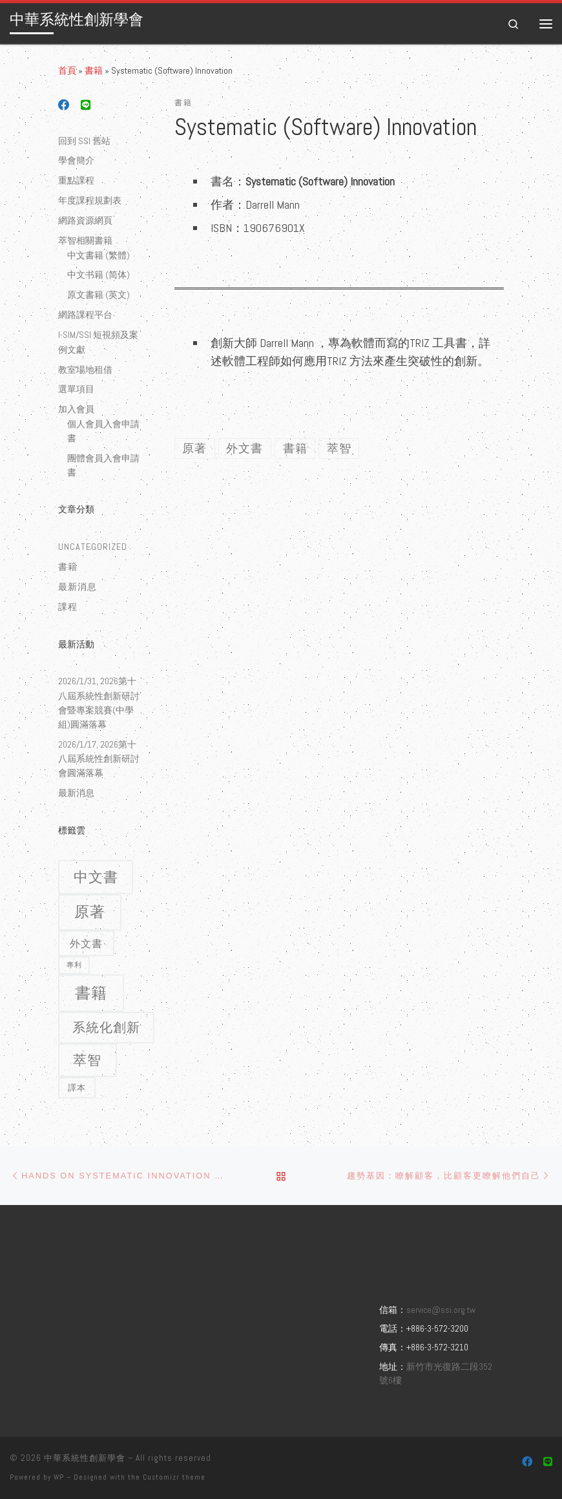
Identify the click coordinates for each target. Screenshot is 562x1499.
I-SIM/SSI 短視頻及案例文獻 (98, 342)
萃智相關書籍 (85, 240)
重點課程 (76, 180)
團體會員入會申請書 (103, 465)
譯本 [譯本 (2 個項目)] (77, 1088)
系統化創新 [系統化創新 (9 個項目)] (106, 1027)
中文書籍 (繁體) (98, 255)
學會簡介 (76, 160)
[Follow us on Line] (86, 106)
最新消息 (77, 586)
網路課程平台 (85, 314)
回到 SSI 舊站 (84, 141)
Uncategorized (92, 546)
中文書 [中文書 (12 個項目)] (96, 877)
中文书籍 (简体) (98, 274)
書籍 (94, 70)
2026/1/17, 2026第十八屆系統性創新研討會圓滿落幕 (99, 759)
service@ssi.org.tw (440, 1310)
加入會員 (76, 409)
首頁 (67, 70)
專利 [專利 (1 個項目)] (74, 965)
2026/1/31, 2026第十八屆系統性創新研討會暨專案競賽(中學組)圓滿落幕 (99, 702)
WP (59, 1477)
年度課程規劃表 (89, 200)
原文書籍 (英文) (98, 294)
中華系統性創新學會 (84, 1457)
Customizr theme (174, 1477)
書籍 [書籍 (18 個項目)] (91, 992)
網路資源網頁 (85, 220)
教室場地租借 (85, 369)
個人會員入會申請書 (103, 431)
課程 (68, 607)
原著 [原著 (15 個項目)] (89, 911)
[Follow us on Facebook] (64, 106)
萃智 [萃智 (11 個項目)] (87, 1060)
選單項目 (76, 389)
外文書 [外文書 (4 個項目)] (86, 943)
